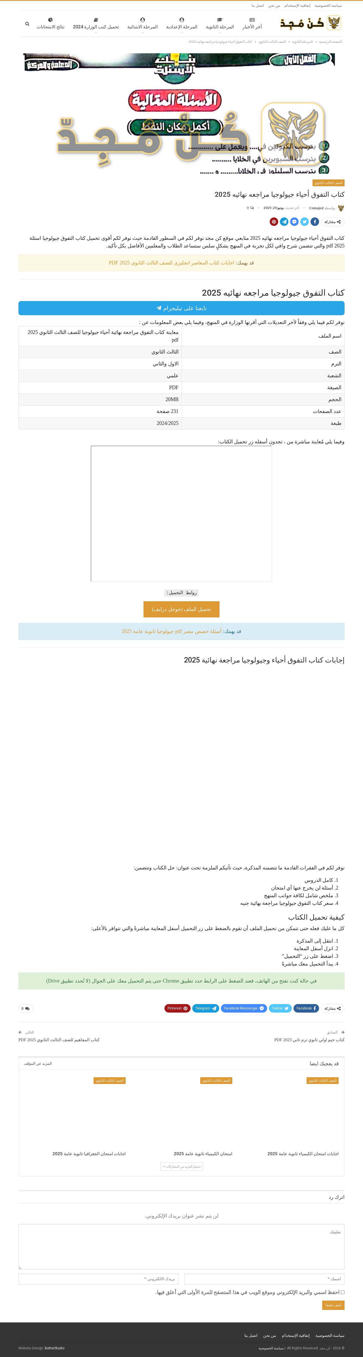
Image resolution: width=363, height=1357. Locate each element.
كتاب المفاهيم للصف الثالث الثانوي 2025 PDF (59, 1040)
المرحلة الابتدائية (125, 23)
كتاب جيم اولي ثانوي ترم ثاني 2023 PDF (309, 1040)
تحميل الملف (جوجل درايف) (181, 609)
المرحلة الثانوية (203, 23)
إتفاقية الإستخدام (297, 5)
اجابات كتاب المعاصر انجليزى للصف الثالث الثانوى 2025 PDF (171, 263)
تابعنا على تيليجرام (181, 308)
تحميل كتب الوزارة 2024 (79, 23)
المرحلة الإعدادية (165, 23)
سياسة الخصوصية (328, 5)
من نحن (274, 5)
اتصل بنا (258, 5)
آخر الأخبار (235, 23)
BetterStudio (54, 1348)
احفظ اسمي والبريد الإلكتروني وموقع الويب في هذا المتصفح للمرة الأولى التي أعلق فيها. (247, 1292)
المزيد (42, 23)
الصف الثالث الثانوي (329, 183)
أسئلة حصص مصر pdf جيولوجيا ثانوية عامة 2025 (172, 631)
